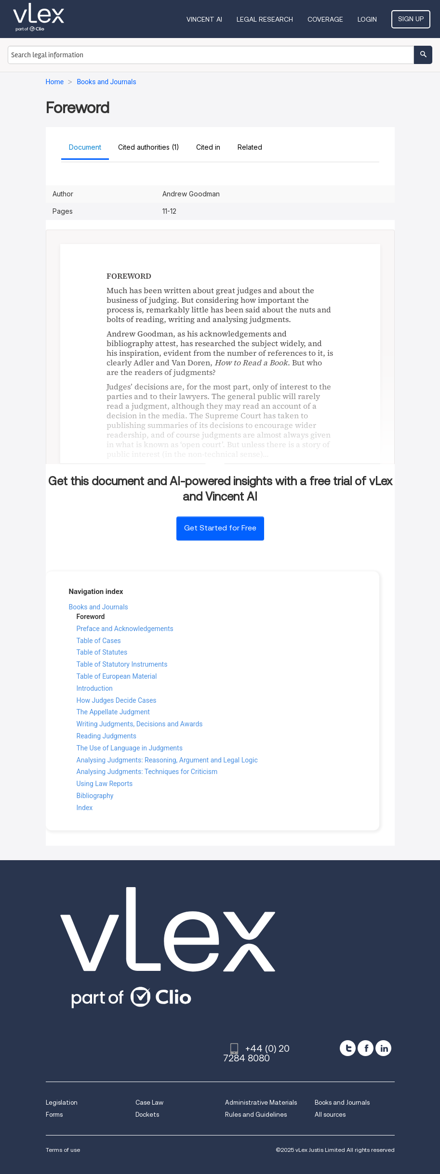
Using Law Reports (105, 783)
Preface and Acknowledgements (125, 628)
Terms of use (63, 1150)
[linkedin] (383, 1048)
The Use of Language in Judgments (130, 748)
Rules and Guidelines (256, 1114)
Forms (54, 1114)
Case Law (149, 1102)
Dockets (147, 1114)
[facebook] (365, 1048)
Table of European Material (117, 676)
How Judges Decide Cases (117, 700)
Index (85, 808)
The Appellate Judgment (113, 712)
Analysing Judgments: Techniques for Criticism (147, 771)
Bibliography (95, 796)
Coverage (325, 19)
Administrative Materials (261, 1102)
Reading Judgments (106, 736)
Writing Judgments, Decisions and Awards (140, 724)
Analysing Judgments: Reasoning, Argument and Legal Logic (167, 760)
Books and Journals (98, 607)
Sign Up (411, 19)
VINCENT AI (204, 19)
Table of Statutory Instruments (122, 664)
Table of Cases (99, 641)
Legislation (62, 1102)
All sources (330, 1114)
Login (367, 19)
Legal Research (265, 19)
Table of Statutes (102, 652)
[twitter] (348, 1048)
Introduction (95, 688)
